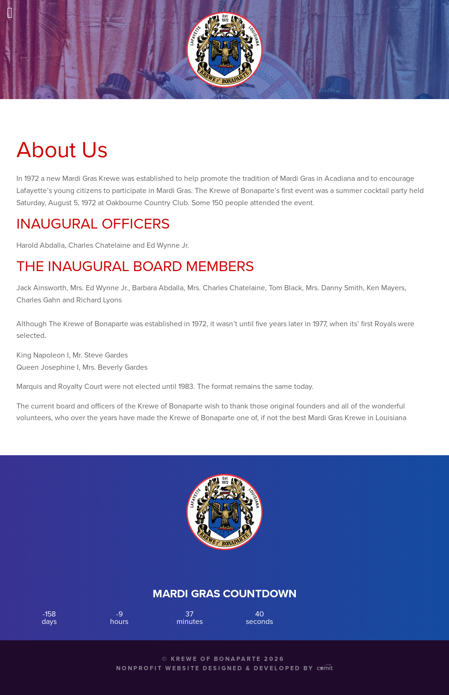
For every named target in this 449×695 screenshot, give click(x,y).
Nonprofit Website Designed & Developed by (224, 668)
